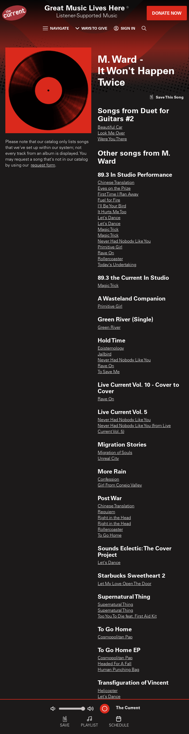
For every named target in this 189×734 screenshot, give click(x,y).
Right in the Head (114, 518)
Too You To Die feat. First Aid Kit (127, 616)
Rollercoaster (110, 259)
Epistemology (111, 348)
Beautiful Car (110, 127)
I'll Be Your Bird (112, 206)
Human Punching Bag (118, 670)
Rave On (106, 253)
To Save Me (109, 372)
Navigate (56, 28)
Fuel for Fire (109, 200)
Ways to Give (91, 28)
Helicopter (108, 691)
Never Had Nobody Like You (124, 241)
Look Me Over (111, 133)
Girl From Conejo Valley (120, 485)
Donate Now (167, 13)
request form (43, 165)
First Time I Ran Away (118, 194)
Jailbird (104, 354)
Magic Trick (108, 230)
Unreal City (108, 459)
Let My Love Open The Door (124, 584)
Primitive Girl (110, 247)
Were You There (112, 139)
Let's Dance (109, 218)
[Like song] (166, 97)
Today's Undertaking (117, 265)
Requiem (106, 512)
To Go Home (110, 536)
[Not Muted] (52, 708)
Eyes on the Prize (114, 189)
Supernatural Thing (115, 605)
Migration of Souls (115, 453)
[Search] (144, 28)
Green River (109, 328)
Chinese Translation (116, 183)
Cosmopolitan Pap (115, 637)
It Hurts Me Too (112, 212)
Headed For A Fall (114, 664)
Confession (108, 480)
